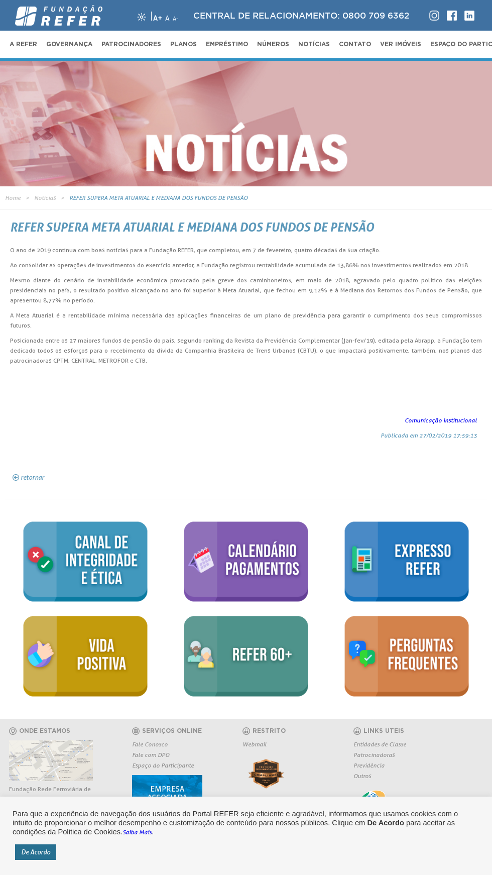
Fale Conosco (150, 744)
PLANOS (183, 44)
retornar (32, 477)
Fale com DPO (150, 754)
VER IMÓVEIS (400, 44)
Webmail (254, 744)
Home (13, 197)
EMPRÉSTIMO (227, 44)
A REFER (23, 44)
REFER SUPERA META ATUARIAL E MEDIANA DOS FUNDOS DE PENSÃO (158, 197)
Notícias (45, 197)
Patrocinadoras (374, 754)
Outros (362, 776)
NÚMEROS (273, 44)
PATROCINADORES (131, 44)
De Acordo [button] (35, 852)
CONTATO (355, 44)
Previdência (369, 765)
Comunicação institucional (441, 420)
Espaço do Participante (163, 765)
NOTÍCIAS (314, 44)
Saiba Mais (137, 832)
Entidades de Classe (379, 744)
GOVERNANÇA (69, 44)
